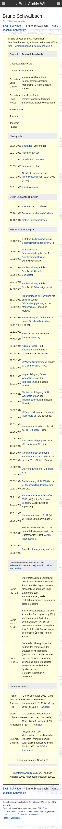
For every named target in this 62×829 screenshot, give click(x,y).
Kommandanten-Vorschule (35, 426)
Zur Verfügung (29, 468)
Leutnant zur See (31, 166)
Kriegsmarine (42, 239)
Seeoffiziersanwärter (32, 243)
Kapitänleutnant (30, 187)
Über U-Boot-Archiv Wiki (28, 814)
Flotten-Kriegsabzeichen (34, 220)
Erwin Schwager (12, 25)
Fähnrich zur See (31, 152)
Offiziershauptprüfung (33, 303)
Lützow (44, 353)
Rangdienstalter (30, 176)
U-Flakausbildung (31, 412)
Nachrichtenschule (31, 399)
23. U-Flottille (36, 460)
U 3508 (44, 481)
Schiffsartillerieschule (40, 321)
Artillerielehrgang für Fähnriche (37, 317)
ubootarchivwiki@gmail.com (27, 773)
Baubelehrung (29, 481)
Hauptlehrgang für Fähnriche (36, 296)
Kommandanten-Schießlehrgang (38, 456)
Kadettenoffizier (30, 349)
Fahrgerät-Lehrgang (32, 440)
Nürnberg (35, 337)
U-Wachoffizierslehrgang (34, 362)
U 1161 (44, 515)
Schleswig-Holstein (43, 287)
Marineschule (29, 307)
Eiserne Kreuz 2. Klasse (34, 206)
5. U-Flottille (47, 468)
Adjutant (26, 333)
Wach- (35, 346)
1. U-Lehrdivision (30, 365)
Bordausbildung (30, 267)
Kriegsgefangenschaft (42, 549)
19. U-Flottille (32, 430)
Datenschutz (8, 814)
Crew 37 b (49, 243)
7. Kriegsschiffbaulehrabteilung (37, 485)
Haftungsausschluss (11, 818)
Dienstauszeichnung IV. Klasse (38, 213)
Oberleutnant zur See (33, 173)
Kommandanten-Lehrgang (35, 452)
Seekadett (27, 145)
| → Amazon (43, 707)
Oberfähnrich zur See (33, 159)
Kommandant (29, 515)
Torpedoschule (29, 382)
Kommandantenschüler (34, 495)
